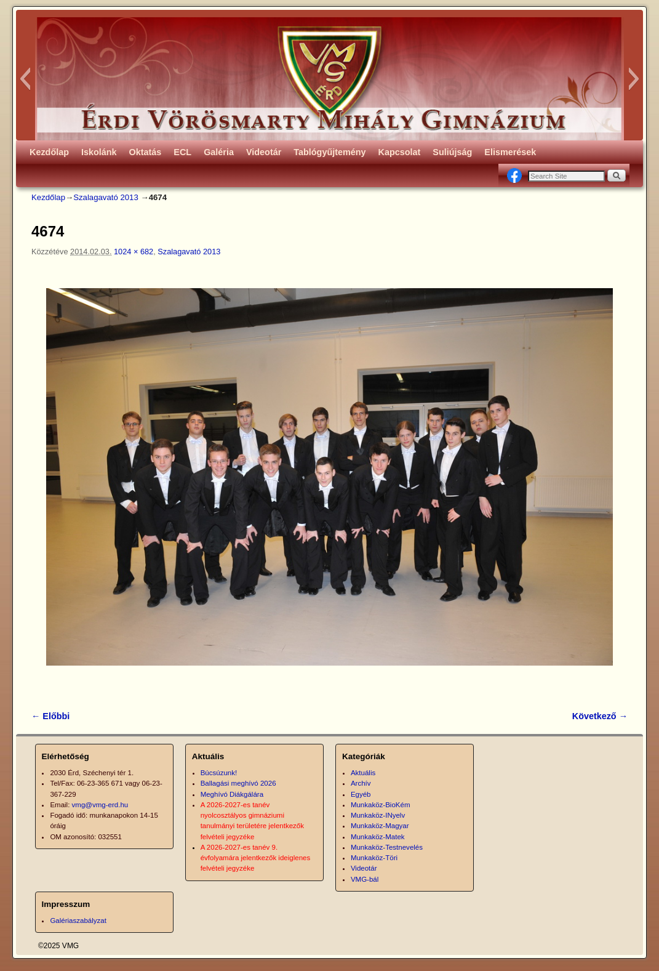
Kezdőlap (49, 152)
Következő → (600, 716)
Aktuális (363, 772)
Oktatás (145, 152)
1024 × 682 (133, 251)
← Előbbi (50, 716)
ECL (182, 152)
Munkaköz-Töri (374, 857)
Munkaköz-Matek (378, 836)
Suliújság (452, 152)
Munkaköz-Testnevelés (387, 847)
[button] (25, 78)
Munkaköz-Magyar (380, 825)
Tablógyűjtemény (329, 152)
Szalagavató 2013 (105, 197)
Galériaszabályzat (78, 920)
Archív (361, 783)
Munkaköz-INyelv (378, 815)
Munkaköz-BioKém (380, 804)
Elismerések (510, 152)
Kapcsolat (399, 152)
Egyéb (361, 794)
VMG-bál (364, 879)
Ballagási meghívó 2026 (238, 783)
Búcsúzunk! (219, 772)
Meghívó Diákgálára (232, 794)
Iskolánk (99, 152)
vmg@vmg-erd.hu (100, 804)
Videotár (263, 152)
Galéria (219, 152)
